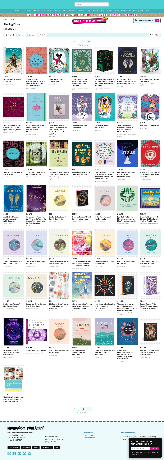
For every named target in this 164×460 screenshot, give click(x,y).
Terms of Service (88, 433)
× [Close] (159, 440)
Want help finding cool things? (89, 20)
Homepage (34, 4)
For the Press (46, 447)
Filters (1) (10, 35)
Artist (43, 35)
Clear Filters (9, 29)
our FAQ (57, 439)
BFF (147, 5)
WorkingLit (132, 437)
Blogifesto (26, 447)
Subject (32, 35)
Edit (157, 20)
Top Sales (154, 35)
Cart (159, 5)
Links (57, 447)
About (36, 447)
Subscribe (155, 448)
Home (5, 19)
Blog (135, 5)
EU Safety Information (90, 438)
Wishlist (142, 5)
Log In (119, 5)
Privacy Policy (88, 435)
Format (21, 35)
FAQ (152, 5)
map (24, 437)
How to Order (127, 5)
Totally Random (126, 11)
